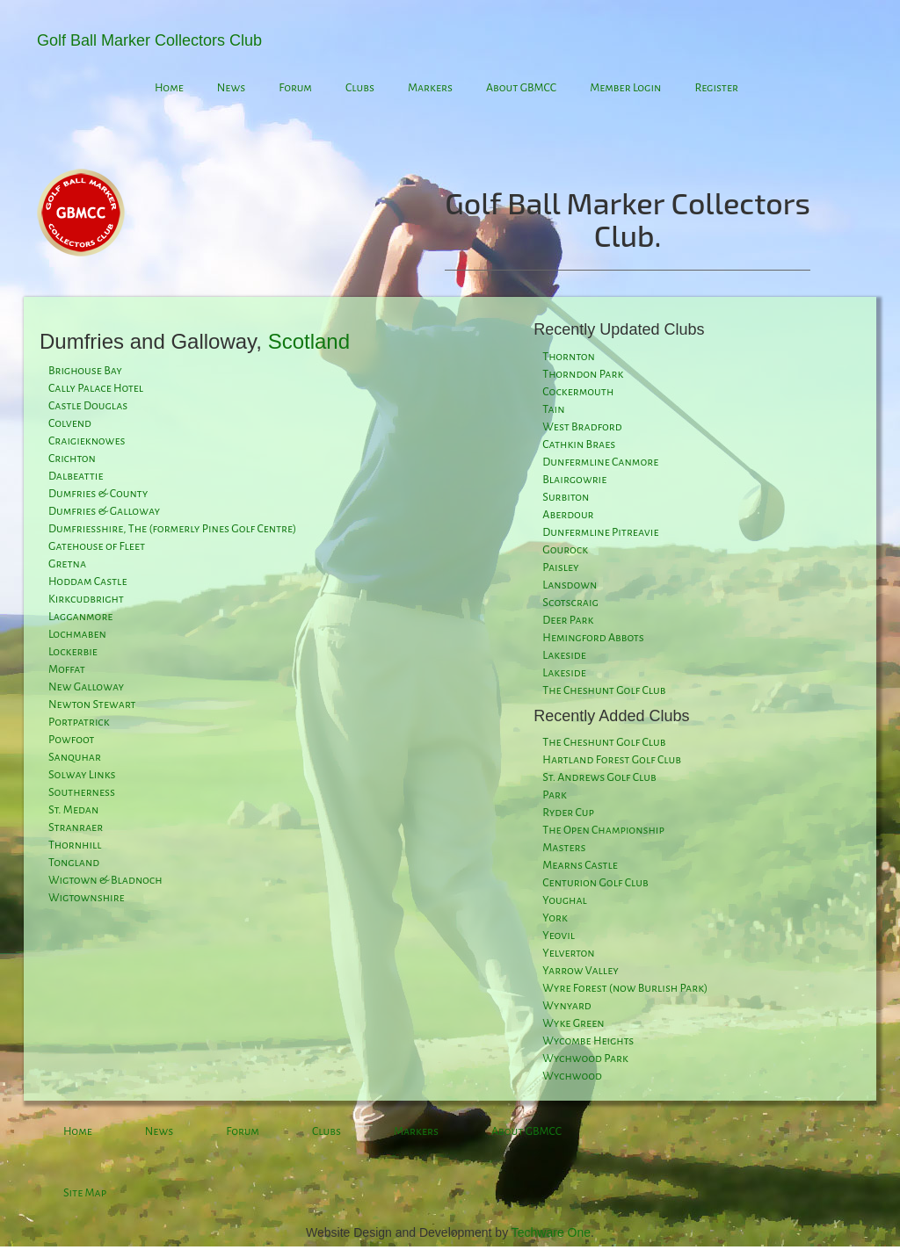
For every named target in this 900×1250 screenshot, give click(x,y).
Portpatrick (79, 722)
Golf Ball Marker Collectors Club (149, 40)
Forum (295, 88)
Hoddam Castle (87, 581)
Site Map (84, 1193)
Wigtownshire (86, 898)
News (231, 88)
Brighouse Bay (85, 371)
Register (716, 88)
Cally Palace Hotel (95, 388)
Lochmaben (77, 634)
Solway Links (81, 775)
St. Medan (73, 810)
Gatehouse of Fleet (96, 546)
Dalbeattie (75, 476)
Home (169, 88)
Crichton (72, 458)
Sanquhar (74, 757)
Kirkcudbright (86, 599)
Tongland (73, 862)
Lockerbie (73, 652)
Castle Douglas (87, 406)
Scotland (309, 341)
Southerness (81, 792)
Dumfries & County (98, 494)
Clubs (359, 88)
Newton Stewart (91, 704)
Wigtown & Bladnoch (105, 880)
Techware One (551, 1232)
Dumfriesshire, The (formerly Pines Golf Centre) (172, 529)
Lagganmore (80, 617)
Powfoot (71, 739)
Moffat (66, 669)
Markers (430, 88)
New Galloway (86, 687)
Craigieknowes (86, 441)
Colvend (69, 423)
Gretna (67, 564)
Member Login (625, 88)
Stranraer (75, 827)
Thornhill (75, 845)
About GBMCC (521, 88)
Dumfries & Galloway (104, 511)
